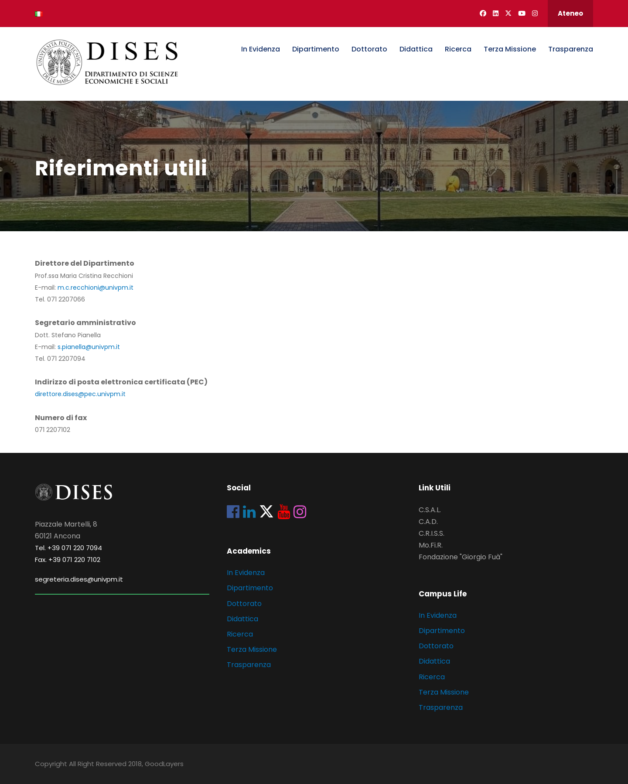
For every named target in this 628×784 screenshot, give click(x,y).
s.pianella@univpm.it (89, 346)
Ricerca (458, 49)
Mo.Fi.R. (431, 545)
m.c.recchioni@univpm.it (95, 287)
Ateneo (570, 13)
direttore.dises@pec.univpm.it (80, 394)
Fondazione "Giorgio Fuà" (460, 557)
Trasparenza (570, 49)
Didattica (416, 49)
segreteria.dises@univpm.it (79, 579)
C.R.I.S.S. (431, 533)
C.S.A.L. (430, 510)
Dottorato (369, 49)
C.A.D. (428, 522)
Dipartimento (315, 49)
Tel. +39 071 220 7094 (68, 547)
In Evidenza (260, 49)
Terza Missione (510, 49)
